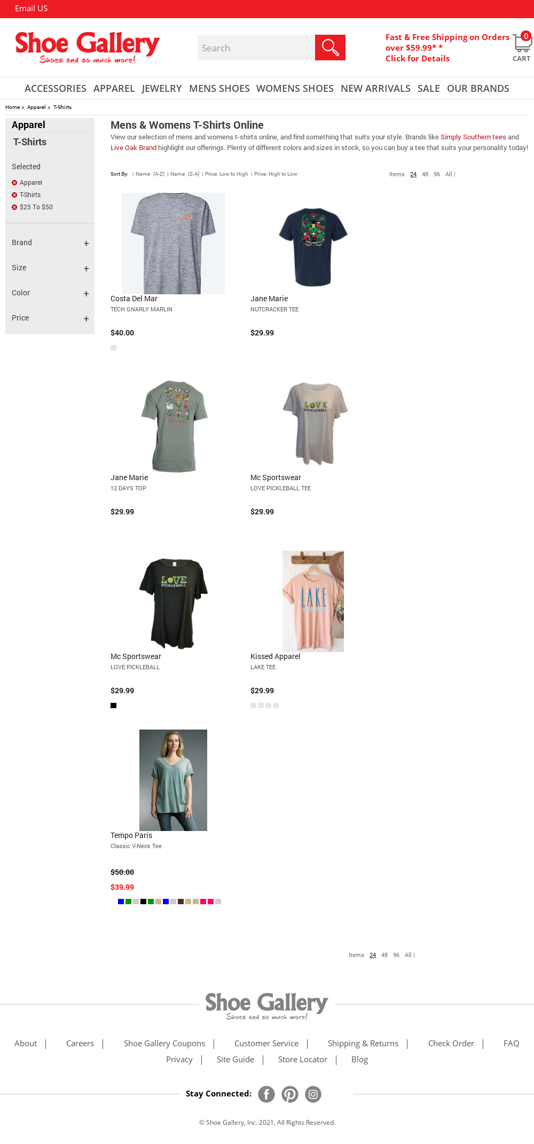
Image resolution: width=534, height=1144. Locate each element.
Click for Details (418, 58)
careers (80, 1043)
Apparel (36, 107)
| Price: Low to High (225, 173)
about (25, 1043)
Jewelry (162, 88)
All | (450, 174)
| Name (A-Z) (148, 173)
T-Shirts (62, 107)
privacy (179, 1059)
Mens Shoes (219, 88)
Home (12, 107)
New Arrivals (376, 88)
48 (425, 174)
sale (429, 88)
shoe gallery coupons (164, 1043)
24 (413, 174)
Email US (31, 8)
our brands (478, 88)
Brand (50, 242)
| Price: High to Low (274, 173)
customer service (266, 1043)
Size (50, 267)
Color (50, 292)
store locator (302, 1059)
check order (451, 1043)
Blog (359, 1059)
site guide (235, 1059)
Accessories (56, 88)
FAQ (512, 1043)
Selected (26, 166)
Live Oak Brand (133, 147)
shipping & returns (363, 1043)
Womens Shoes (295, 88)
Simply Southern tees (473, 137)
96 (437, 174)
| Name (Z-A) (183, 173)
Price (50, 318)
